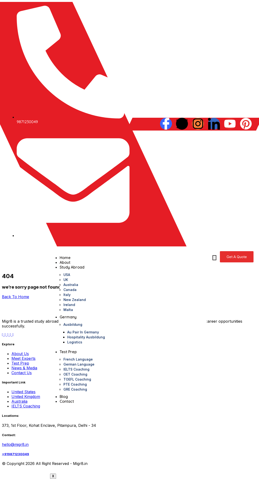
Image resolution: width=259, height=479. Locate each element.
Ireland (69, 305)
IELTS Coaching (76, 369)
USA (66, 275)
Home (65, 257)
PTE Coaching (75, 384)
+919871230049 (15, 454)
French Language (78, 359)
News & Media (24, 368)
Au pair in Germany (83, 332)
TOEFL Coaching (77, 379)
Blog (64, 396)
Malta (68, 310)
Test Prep (68, 351)
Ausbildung (72, 324)
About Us (20, 353)
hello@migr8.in (15, 444)
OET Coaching (75, 374)
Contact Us (21, 372)
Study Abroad (72, 267)
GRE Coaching (75, 389)
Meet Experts (23, 358)
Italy (67, 295)
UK (65, 280)
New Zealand (74, 300)
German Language (78, 364)
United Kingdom (25, 396)
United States (23, 391)
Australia (70, 285)
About (65, 262)
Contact (67, 401)
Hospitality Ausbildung (86, 337)
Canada (70, 290)
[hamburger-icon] (214, 257)
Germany (68, 317)
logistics (74, 342)
